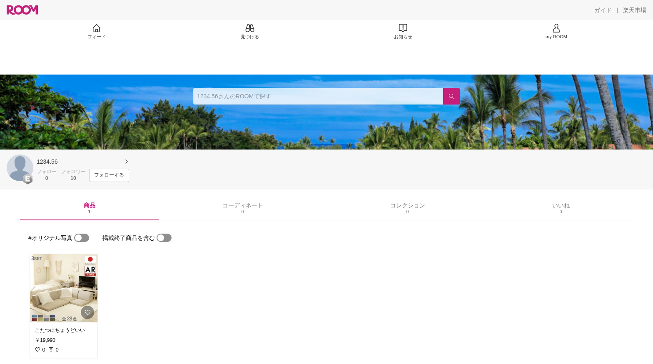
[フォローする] (109, 175)
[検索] (451, 96)
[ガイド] (603, 10)
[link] (63, 288)
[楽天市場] (634, 10)
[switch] (81, 238)
